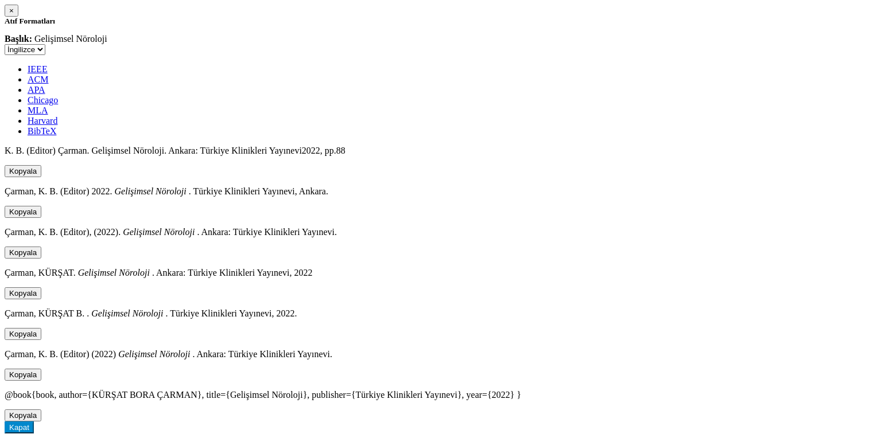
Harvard (42, 121)
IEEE (38, 69)
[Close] (11, 11)
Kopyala (23, 171)
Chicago (43, 100)
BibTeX (42, 131)
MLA (38, 110)
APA (36, 90)
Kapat (19, 427)
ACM (38, 79)
